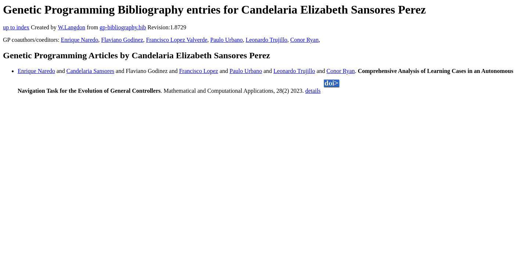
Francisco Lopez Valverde (177, 40)
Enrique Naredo (79, 40)
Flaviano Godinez (122, 40)
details (313, 91)
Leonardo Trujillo (266, 40)
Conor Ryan (304, 40)
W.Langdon (71, 27)
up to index (16, 27)
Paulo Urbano (226, 40)
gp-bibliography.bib (123, 27)
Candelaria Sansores (90, 71)
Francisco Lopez (198, 71)
